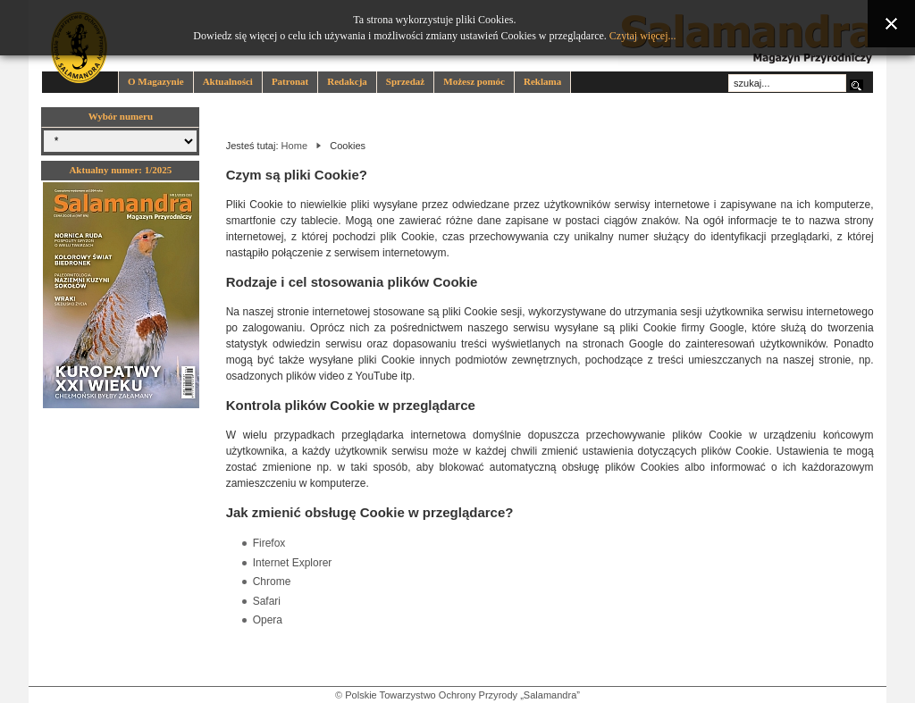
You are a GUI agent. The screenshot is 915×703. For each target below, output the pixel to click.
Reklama (542, 81)
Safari (267, 601)
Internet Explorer (292, 563)
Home (294, 145)
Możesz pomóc (474, 81)
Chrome (272, 581)
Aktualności (228, 81)
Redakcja (347, 81)
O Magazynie (156, 81)
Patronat (290, 81)
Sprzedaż (405, 81)
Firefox (269, 543)
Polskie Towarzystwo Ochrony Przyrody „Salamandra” (462, 695)
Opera (267, 620)
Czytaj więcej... (642, 35)
